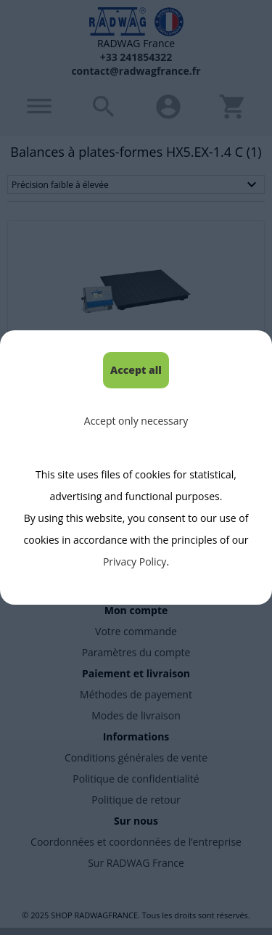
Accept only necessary (136, 421)
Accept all (136, 370)
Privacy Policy (134, 561)
